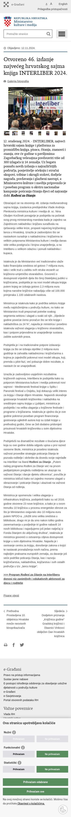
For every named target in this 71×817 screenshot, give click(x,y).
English (63, 4)
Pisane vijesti (11, 595)
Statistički (10, 762)
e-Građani (9, 691)
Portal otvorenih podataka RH (21, 700)
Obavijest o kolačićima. (31, 803)
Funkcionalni (12, 747)
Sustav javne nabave (16, 679)
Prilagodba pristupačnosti (52, 9)
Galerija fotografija (18, 81)
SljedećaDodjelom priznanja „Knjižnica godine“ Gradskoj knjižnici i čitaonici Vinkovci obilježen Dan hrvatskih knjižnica (51, 624)
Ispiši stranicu (6, 645)
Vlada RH (9, 714)
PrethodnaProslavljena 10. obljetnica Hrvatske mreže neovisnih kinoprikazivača (18, 619)
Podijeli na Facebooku (14, 645)
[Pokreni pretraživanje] (49, 34)
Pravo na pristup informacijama (22, 675)
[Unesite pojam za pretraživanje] (20, 34)
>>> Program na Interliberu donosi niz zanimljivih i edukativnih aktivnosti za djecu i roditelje (34, 579)
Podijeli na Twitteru (22, 645)
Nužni (7, 732)
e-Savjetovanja (12, 695)
